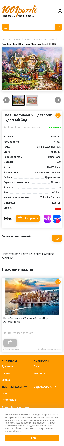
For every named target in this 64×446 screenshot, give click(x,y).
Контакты (39, 373)
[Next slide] (58, 100)
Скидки (6, 380)
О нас (37, 366)
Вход (5, 393)
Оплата (6, 373)
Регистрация (9, 399)
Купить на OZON (57, 219)
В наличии (56, 128)
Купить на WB (47, 219)
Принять (32, 438)
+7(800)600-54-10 (45, 387)
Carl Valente (54, 167)
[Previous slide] (6, 100)
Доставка (7, 366)
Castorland (54, 157)
